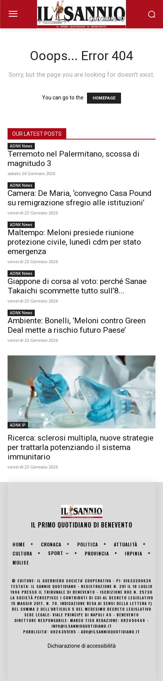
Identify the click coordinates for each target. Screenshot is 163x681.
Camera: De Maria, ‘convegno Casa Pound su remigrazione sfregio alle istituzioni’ (80, 198)
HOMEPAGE (104, 98)
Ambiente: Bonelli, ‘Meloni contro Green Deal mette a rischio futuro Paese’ (77, 325)
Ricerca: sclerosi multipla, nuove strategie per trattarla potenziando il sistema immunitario (81, 447)
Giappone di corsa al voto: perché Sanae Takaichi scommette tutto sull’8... (77, 286)
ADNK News (21, 146)
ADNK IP (18, 425)
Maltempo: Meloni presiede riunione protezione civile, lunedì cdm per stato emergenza (74, 242)
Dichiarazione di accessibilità (82, 646)
